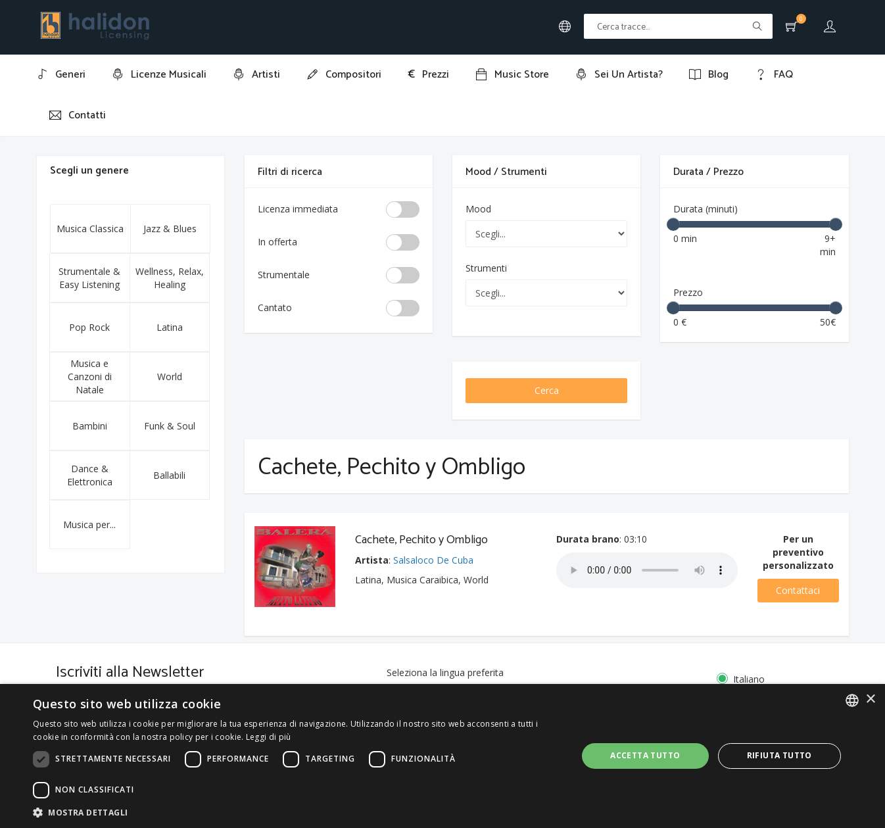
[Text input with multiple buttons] (678, 26)
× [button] (870, 699)
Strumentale (284, 274)
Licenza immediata (298, 209)
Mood (478, 209)
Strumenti (486, 268)
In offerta (277, 241)
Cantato (275, 307)
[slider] (673, 224)
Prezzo (688, 292)
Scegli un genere (89, 171)
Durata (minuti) (705, 209)
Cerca (547, 390)
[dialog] (442, 756)
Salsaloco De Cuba (433, 560)
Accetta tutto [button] (645, 755)
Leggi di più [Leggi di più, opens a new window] (268, 737)
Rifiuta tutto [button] (779, 755)
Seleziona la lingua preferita (445, 672)
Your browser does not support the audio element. (647, 570)
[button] (297, 812)
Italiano (748, 679)
